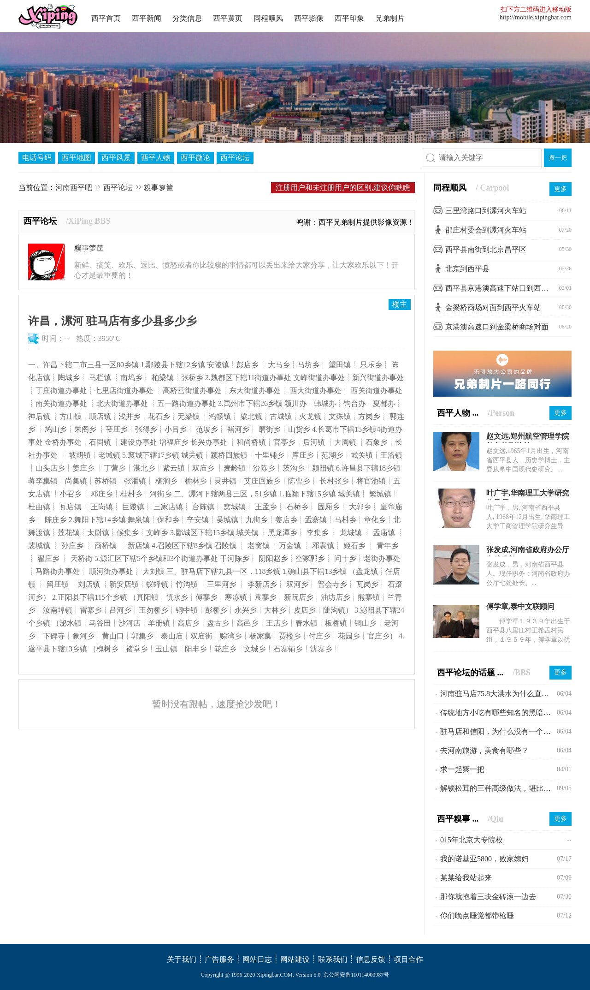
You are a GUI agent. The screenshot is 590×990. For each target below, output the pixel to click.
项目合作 (408, 959)
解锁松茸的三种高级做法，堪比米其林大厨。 (498, 788)
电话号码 (37, 157)
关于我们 (181, 959)
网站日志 (257, 959)
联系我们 (333, 959)
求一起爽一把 (462, 769)
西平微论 (195, 157)
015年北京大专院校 (471, 840)
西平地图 (76, 157)
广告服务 (219, 959)
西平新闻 (146, 18)
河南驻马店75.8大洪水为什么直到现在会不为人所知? (498, 694)
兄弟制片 (390, 18)
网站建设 (295, 959)
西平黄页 (227, 18)
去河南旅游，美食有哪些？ (484, 750)
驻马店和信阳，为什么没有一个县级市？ (498, 731)
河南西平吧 (73, 187)
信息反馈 (370, 959)
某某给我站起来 (466, 878)
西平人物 (156, 157)
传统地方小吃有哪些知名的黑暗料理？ (498, 712)
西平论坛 (235, 157)
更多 (560, 188)
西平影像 (309, 18)
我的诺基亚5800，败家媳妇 (484, 859)
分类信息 (187, 18)
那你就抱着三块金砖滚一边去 (488, 897)
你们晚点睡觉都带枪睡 (477, 915)
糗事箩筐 (158, 187)
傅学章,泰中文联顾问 (520, 606)
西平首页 (106, 18)
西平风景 (116, 157)
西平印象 (349, 18)
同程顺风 (268, 18)
